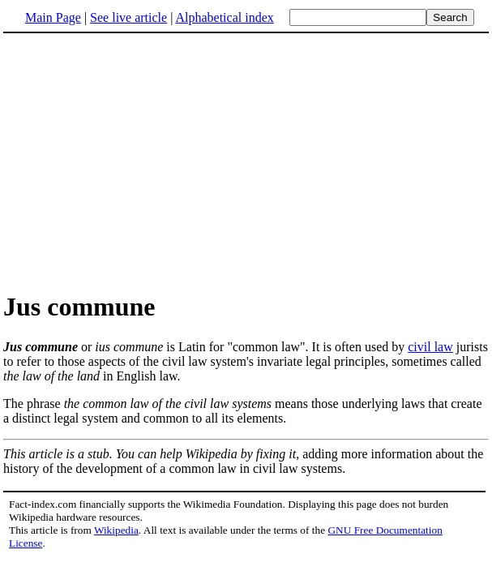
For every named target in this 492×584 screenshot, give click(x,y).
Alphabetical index (224, 17)
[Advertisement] (139, 161)
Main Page (53, 17)
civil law (430, 347)
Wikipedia (116, 530)
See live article (128, 17)
